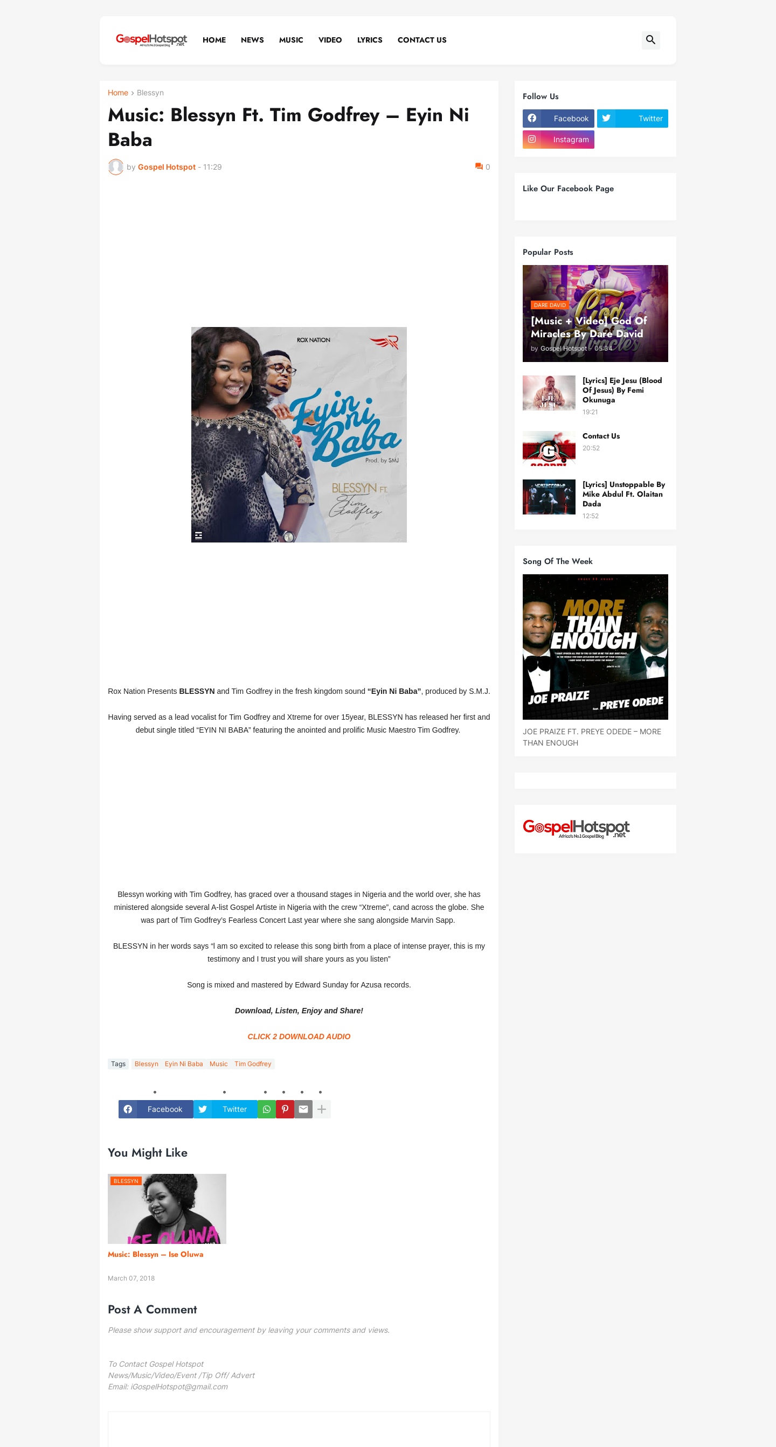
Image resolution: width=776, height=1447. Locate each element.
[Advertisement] (299, 256)
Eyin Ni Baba (184, 1064)
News (252, 39)
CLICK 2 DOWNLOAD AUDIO (299, 1036)
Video (330, 39)
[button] (651, 40)
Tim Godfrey (253, 1064)
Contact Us (422, 39)
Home (214, 39)
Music (291, 39)
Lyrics (370, 39)
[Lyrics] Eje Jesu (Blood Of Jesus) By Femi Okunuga (622, 390)
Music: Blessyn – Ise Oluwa (156, 1254)
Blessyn (150, 93)
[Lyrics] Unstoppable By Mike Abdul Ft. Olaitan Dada (624, 494)
